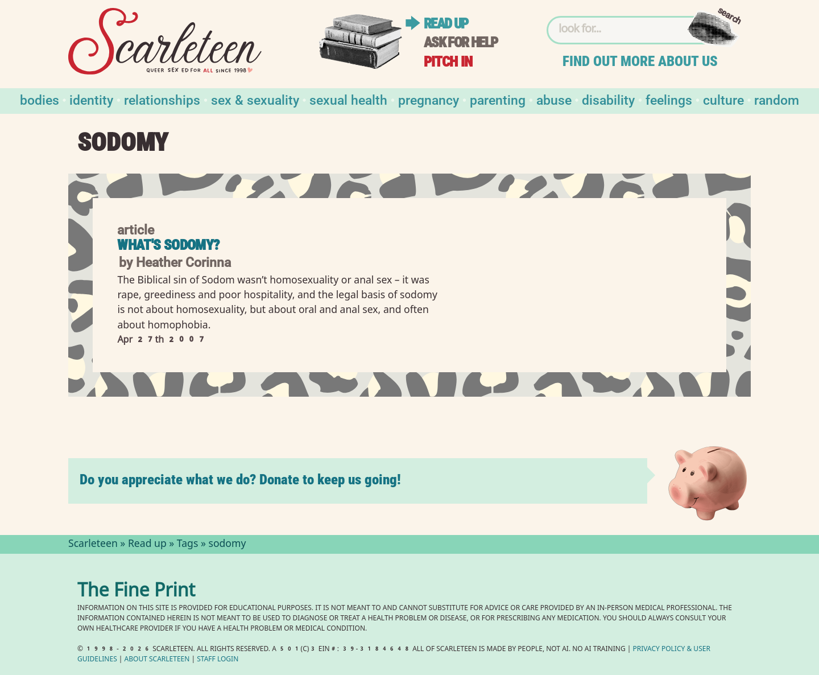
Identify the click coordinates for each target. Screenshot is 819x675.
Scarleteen (93, 544)
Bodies (39, 99)
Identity (91, 99)
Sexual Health (348, 99)
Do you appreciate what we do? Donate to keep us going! (240, 479)
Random (776, 99)
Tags (187, 544)
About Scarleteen (157, 660)
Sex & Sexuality (255, 99)
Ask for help (461, 42)
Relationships (162, 99)
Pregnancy (428, 99)
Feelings (669, 99)
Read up (446, 23)
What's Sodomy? (168, 245)
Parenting (498, 99)
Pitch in (448, 61)
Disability (608, 99)
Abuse (554, 99)
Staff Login (217, 660)
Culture (723, 99)
